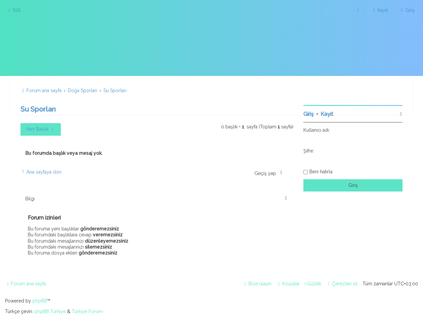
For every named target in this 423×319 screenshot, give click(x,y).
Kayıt (327, 113)
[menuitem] (13, 10)
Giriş (308, 113)
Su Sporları (38, 108)
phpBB (39, 300)
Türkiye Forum (87, 311)
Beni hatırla (320, 171)
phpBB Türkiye (50, 311)
